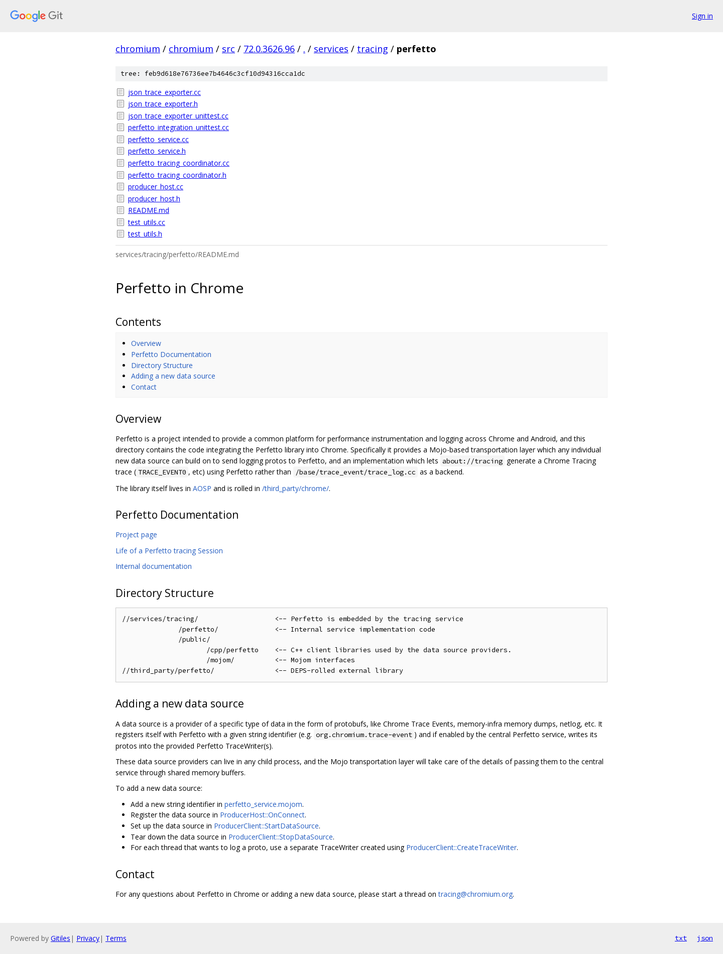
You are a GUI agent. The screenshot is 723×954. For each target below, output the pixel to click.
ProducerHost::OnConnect (262, 814)
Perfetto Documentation (171, 354)
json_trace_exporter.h (163, 103)
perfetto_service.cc (158, 139)
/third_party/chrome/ (295, 488)
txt (681, 937)
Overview (146, 343)
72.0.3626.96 (269, 49)
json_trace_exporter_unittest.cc (178, 116)
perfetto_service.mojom (263, 804)
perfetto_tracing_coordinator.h (177, 175)
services (331, 49)
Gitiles (60, 938)
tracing (372, 49)
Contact (144, 387)
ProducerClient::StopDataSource (280, 837)
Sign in (702, 16)
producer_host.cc (155, 186)
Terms (116, 938)
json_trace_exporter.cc (164, 92)
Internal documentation (153, 566)
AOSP (202, 488)
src (228, 49)
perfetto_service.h (157, 151)
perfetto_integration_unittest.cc (178, 127)
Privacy (87, 938)
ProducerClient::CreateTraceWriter (461, 847)
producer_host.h (154, 198)
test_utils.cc (146, 222)
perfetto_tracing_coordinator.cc (178, 163)
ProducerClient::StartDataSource (266, 825)
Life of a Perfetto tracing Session (169, 550)
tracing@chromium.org (475, 894)
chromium (137, 49)
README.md (148, 210)
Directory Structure (162, 365)
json (705, 937)
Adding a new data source (173, 376)
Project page (136, 534)
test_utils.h (145, 233)
